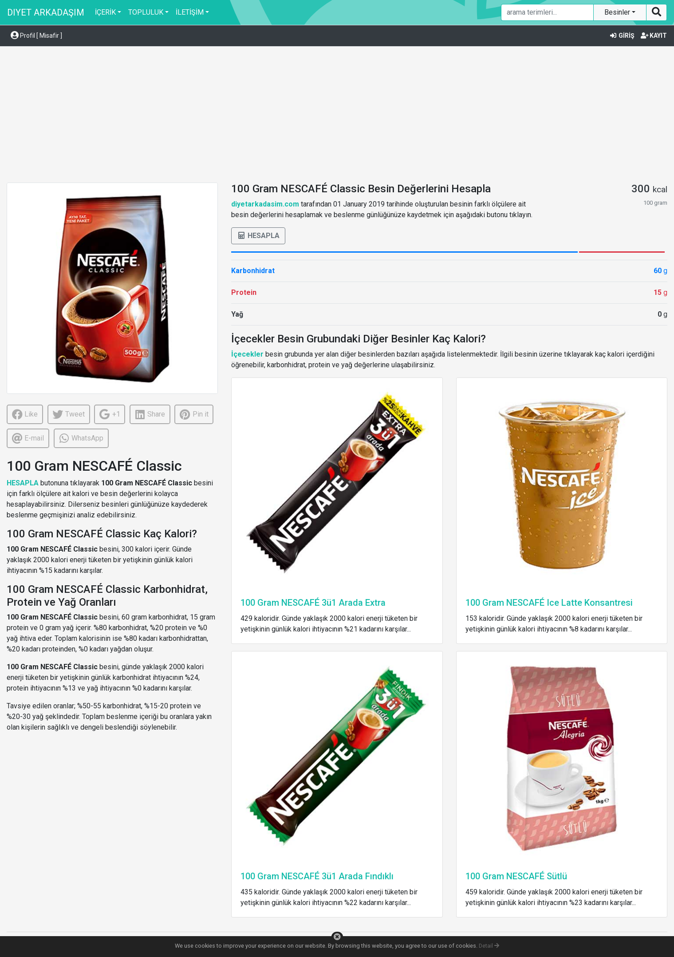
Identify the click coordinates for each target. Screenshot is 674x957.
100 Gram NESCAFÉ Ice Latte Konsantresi (549, 602)
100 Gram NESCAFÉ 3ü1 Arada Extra (313, 602)
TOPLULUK (145, 12)
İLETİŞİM (190, 12)
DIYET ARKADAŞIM (45, 12)
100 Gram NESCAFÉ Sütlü (516, 876)
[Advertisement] (337, 116)
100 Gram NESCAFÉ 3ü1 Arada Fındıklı (317, 876)
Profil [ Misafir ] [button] (36, 35)
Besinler (618, 12)
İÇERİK (105, 12)
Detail (489, 945)
